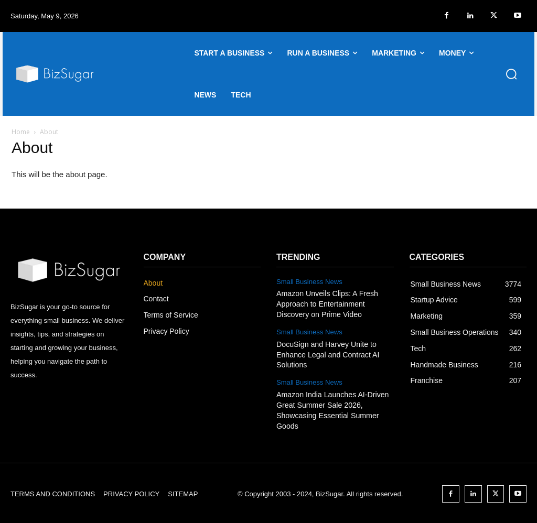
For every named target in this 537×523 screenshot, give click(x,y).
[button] (511, 74)
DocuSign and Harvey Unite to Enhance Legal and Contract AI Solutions (327, 354)
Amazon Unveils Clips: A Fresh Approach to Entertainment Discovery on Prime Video (326, 303)
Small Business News (309, 282)
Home (21, 131)
